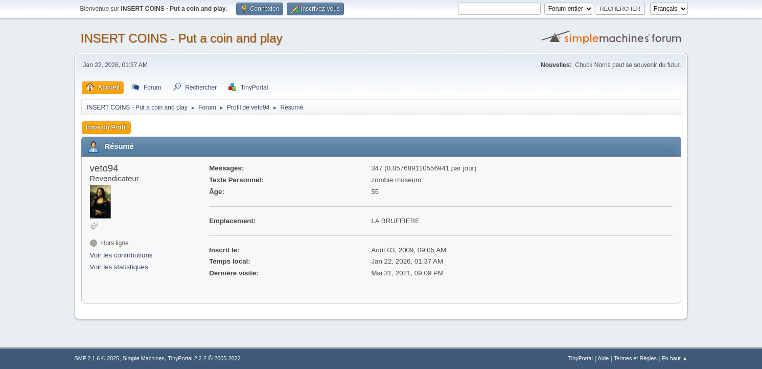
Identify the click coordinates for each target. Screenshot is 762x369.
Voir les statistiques (119, 267)
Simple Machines (144, 358)
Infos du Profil (106, 127)
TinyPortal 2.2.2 (187, 358)
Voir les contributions (121, 255)
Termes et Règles (635, 358)
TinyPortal (580, 358)
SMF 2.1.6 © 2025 (97, 358)
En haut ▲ (675, 358)
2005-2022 (227, 358)
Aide (603, 358)
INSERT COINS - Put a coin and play (182, 38)
